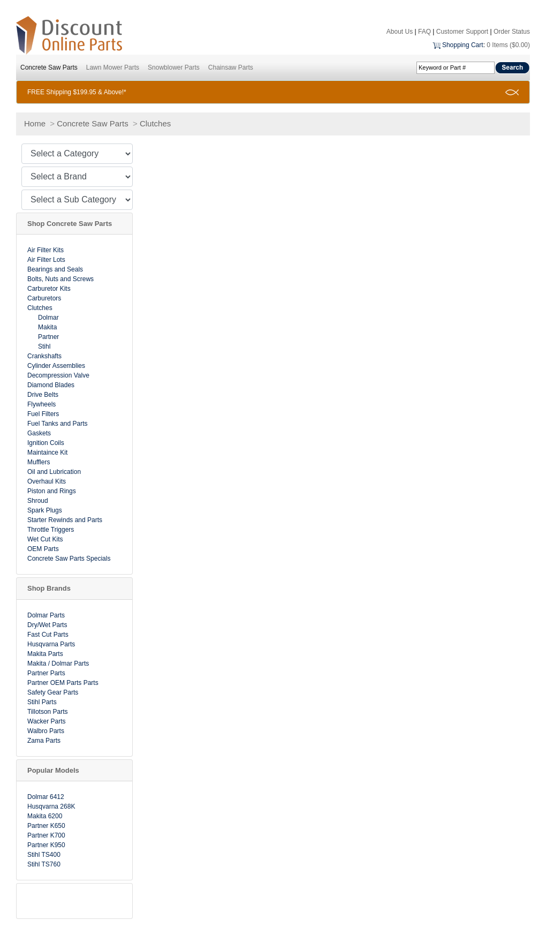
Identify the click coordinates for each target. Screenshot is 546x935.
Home (35, 123)
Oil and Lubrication (54, 472)
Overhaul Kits (46, 481)
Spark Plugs (44, 510)
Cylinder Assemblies (56, 366)
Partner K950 (46, 845)
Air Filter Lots (46, 259)
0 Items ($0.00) (508, 45)
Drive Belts (42, 394)
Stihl (44, 346)
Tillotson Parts (47, 711)
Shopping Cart (462, 45)
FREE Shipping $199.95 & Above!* (76, 92)
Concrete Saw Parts (49, 67)
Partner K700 (46, 835)
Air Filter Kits (45, 250)
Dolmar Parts (46, 615)
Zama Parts (43, 740)
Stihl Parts (42, 702)
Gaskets (39, 433)
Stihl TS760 (43, 864)
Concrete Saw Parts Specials (68, 558)
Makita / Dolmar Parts (58, 663)
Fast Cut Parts (48, 634)
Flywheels (41, 404)
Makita (47, 327)
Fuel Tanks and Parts (57, 423)
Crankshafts (44, 356)
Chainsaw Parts (230, 67)
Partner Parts (46, 673)
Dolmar (48, 317)
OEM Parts (43, 549)
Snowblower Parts (174, 67)
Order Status (512, 31)
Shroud (37, 500)
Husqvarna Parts (51, 644)
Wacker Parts (46, 721)
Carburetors (44, 298)
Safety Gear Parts (52, 692)
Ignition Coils (45, 443)
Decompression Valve (58, 375)
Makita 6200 (44, 816)
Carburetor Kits (49, 288)
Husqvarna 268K (51, 806)
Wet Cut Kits (45, 539)
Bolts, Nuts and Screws (60, 279)
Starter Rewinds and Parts (64, 520)
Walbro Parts (45, 731)
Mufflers (38, 462)
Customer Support (462, 31)
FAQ (424, 31)
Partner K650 (46, 826)
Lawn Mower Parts (112, 67)
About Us (399, 31)
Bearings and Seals (55, 269)
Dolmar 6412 (45, 797)
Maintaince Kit (47, 452)
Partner (48, 337)
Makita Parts (45, 654)
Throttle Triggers (50, 529)
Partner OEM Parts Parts (62, 683)
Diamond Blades (50, 385)
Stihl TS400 (43, 854)
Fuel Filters (43, 414)
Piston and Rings (51, 491)
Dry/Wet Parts (47, 625)
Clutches (155, 123)
